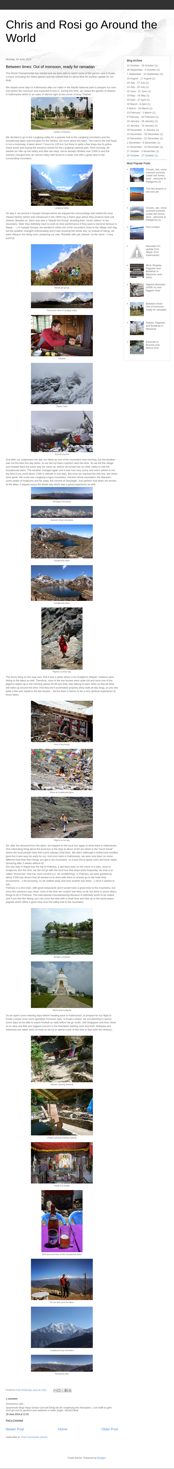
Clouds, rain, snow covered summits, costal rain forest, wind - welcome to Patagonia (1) (156, 213)
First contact (153, 227)
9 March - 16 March (138, 108)
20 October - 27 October (140, 155)
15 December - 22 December (143, 138)
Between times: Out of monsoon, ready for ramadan (156, 306)
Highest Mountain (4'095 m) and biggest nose (155, 287)
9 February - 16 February (141, 116)
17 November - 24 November (143, 146)
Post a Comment (14, 1420)
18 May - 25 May (136, 95)
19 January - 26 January (140, 121)
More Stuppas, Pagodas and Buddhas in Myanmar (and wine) (154, 271)
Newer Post (15, 1429)
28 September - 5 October (141, 69)
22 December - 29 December (143, 134)
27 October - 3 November (141, 151)
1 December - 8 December (141, 142)
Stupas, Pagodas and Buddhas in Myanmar (155, 325)
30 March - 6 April (137, 104)
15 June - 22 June (137, 91)
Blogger (101, 1457)
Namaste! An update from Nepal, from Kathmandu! (153, 251)
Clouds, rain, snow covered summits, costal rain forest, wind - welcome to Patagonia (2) (156, 175)
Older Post (109, 1429)
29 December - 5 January (141, 129)
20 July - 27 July (136, 82)
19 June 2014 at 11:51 (17, 1414)
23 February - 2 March (139, 112)
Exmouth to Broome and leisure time (153, 344)
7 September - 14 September (143, 74)
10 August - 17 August (139, 78)
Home (62, 1429)
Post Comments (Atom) (34, 1437)
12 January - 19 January (140, 125)
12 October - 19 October (140, 65)
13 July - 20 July (136, 87)
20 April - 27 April (136, 99)
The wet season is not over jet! (156, 190)
